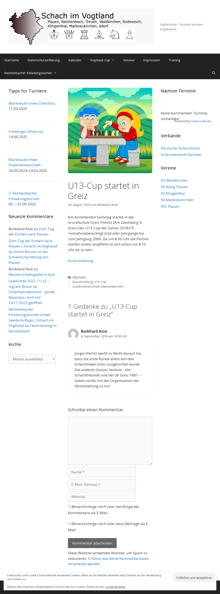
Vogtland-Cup (104, 60)
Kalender (75, 60)
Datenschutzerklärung (44, 60)
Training (174, 60)
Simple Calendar (201, 121)
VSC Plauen (170, 206)
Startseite (11, 60)
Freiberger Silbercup (26, 131)
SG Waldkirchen (174, 180)
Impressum (151, 60)
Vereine (129, 60)
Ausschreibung (80, 260)
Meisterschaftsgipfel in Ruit (32, 274)
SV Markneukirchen (177, 199)
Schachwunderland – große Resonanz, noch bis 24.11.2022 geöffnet (32, 297)
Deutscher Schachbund (180, 148)
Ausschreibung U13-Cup (89, 282)
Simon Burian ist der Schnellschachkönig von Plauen (28, 257)
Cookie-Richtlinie (115, 587)
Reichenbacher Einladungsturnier (32, 72)
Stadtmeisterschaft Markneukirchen (97, 286)
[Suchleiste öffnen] (213, 72)
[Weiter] (206, 105)
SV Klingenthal (173, 193)
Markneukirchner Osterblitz (32, 103)
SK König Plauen (174, 186)
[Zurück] (166, 105)
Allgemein (79, 277)
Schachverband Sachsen (181, 154)
